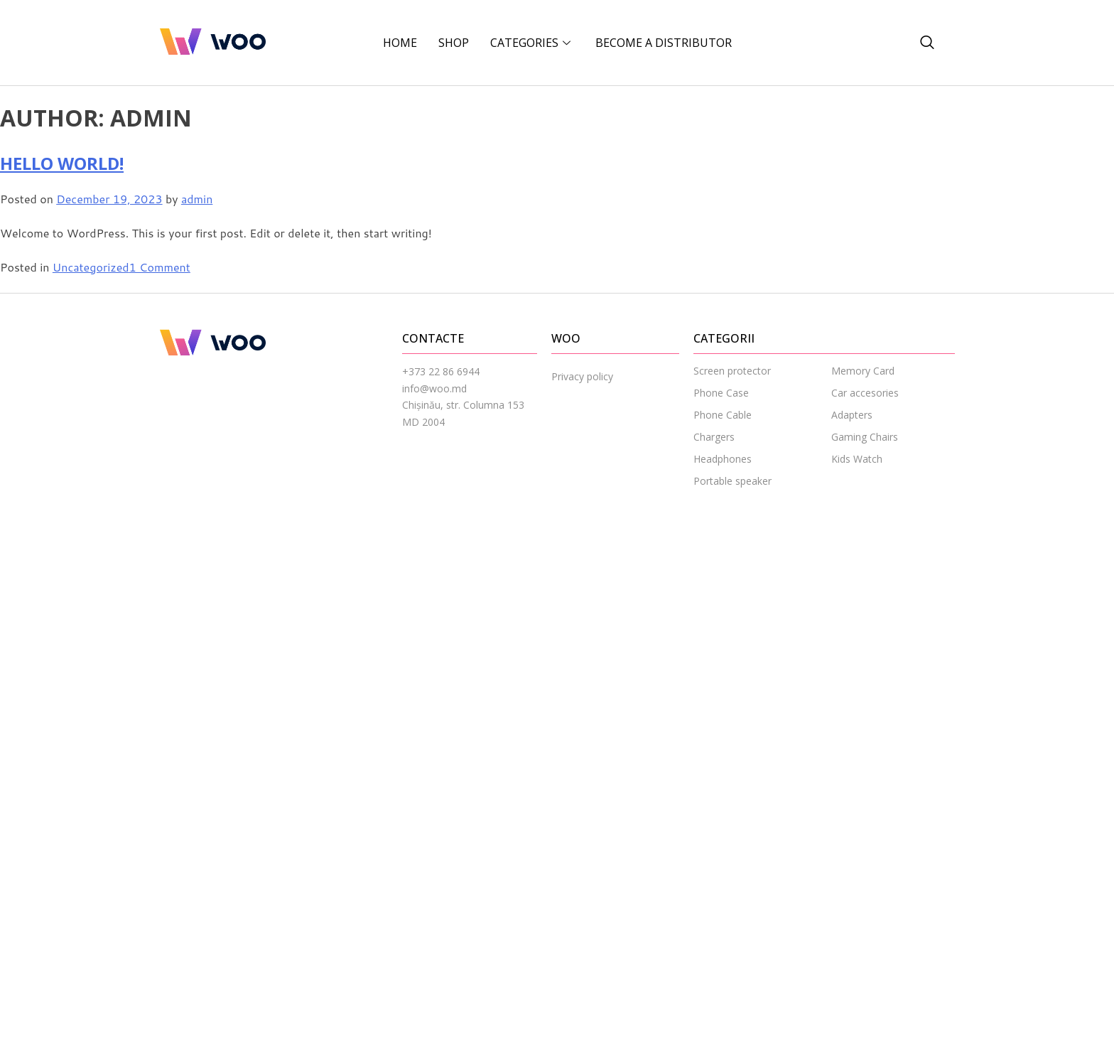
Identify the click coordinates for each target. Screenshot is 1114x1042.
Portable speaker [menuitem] (732, 481)
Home (400, 42)
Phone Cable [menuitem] (722, 414)
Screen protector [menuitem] (732, 370)
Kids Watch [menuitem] (856, 459)
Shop (453, 42)
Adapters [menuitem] (851, 414)
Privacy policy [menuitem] (582, 376)
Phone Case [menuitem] (721, 392)
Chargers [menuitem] (714, 437)
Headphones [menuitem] (722, 459)
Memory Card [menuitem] (862, 370)
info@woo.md (434, 388)
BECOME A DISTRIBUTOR (663, 42)
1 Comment (159, 267)
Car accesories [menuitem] (865, 392)
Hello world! (62, 163)
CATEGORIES (532, 42)
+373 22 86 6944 (441, 371)
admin (196, 198)
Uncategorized (91, 267)
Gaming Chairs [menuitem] (864, 437)
